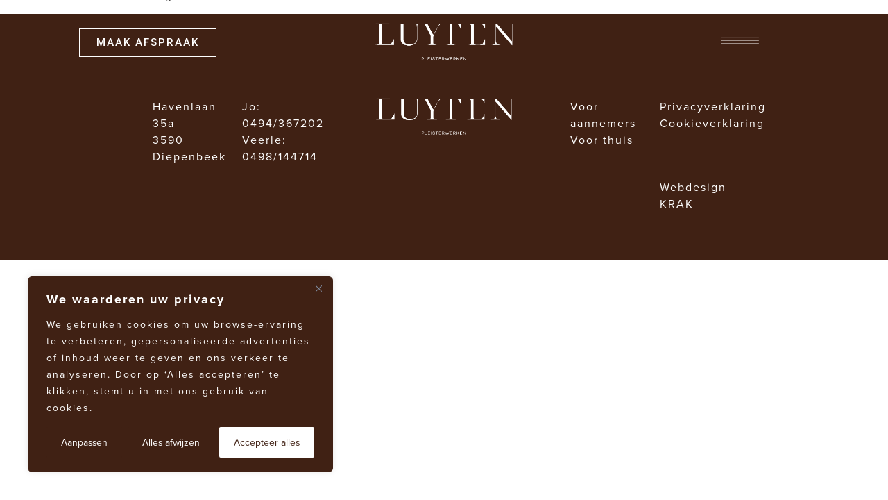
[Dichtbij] (318, 288)
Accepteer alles (267, 442)
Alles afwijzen (171, 442)
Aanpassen (84, 442)
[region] (180, 374)
